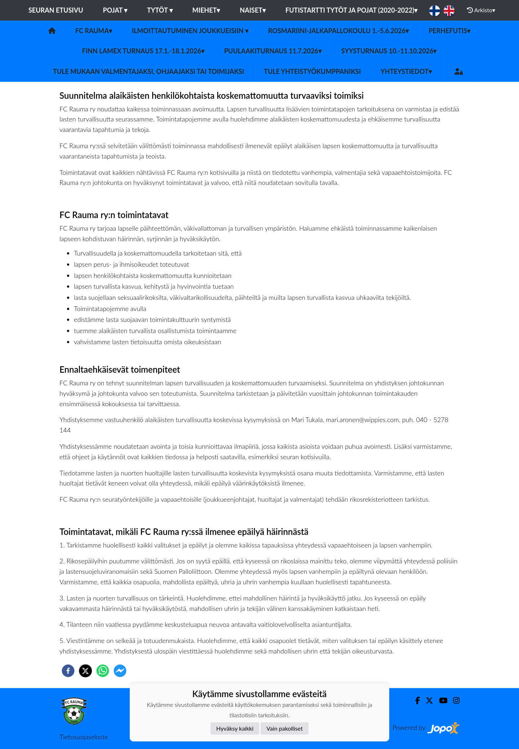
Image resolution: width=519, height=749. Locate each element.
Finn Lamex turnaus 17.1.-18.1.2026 (143, 51)
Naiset (253, 10)
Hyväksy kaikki (234, 728)
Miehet (206, 10)
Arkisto (481, 10)
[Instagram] (453, 700)
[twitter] (85, 670)
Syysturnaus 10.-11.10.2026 (389, 51)
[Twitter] (426, 700)
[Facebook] (414, 700)
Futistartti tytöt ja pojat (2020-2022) (351, 10)
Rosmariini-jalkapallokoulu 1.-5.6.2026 (338, 31)
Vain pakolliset (284, 728)
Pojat (115, 10)
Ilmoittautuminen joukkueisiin (190, 31)
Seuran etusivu (55, 10)
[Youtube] (440, 700)
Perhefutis (449, 31)
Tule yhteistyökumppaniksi (312, 71)
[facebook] (68, 670)
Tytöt (160, 10)
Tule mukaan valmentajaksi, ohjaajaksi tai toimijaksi (148, 71)
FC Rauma (93, 31)
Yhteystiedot (406, 71)
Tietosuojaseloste (83, 737)
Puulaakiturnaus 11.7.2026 (272, 51)
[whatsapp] (102, 670)
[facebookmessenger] (120, 670)
